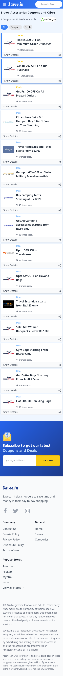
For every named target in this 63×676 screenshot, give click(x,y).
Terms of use (11, 550)
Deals (28, 27)
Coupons (15, 27)
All (4, 27)
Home (39, 529)
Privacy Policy (11, 539)
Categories (42, 539)
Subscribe (48, 460)
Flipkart (7, 571)
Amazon (8, 566)
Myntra (7, 577)
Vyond (7, 582)
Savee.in (10, 488)
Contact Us (9, 529)
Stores (39, 534)
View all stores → (13, 588)
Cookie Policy (11, 534)
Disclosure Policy (13, 545)
